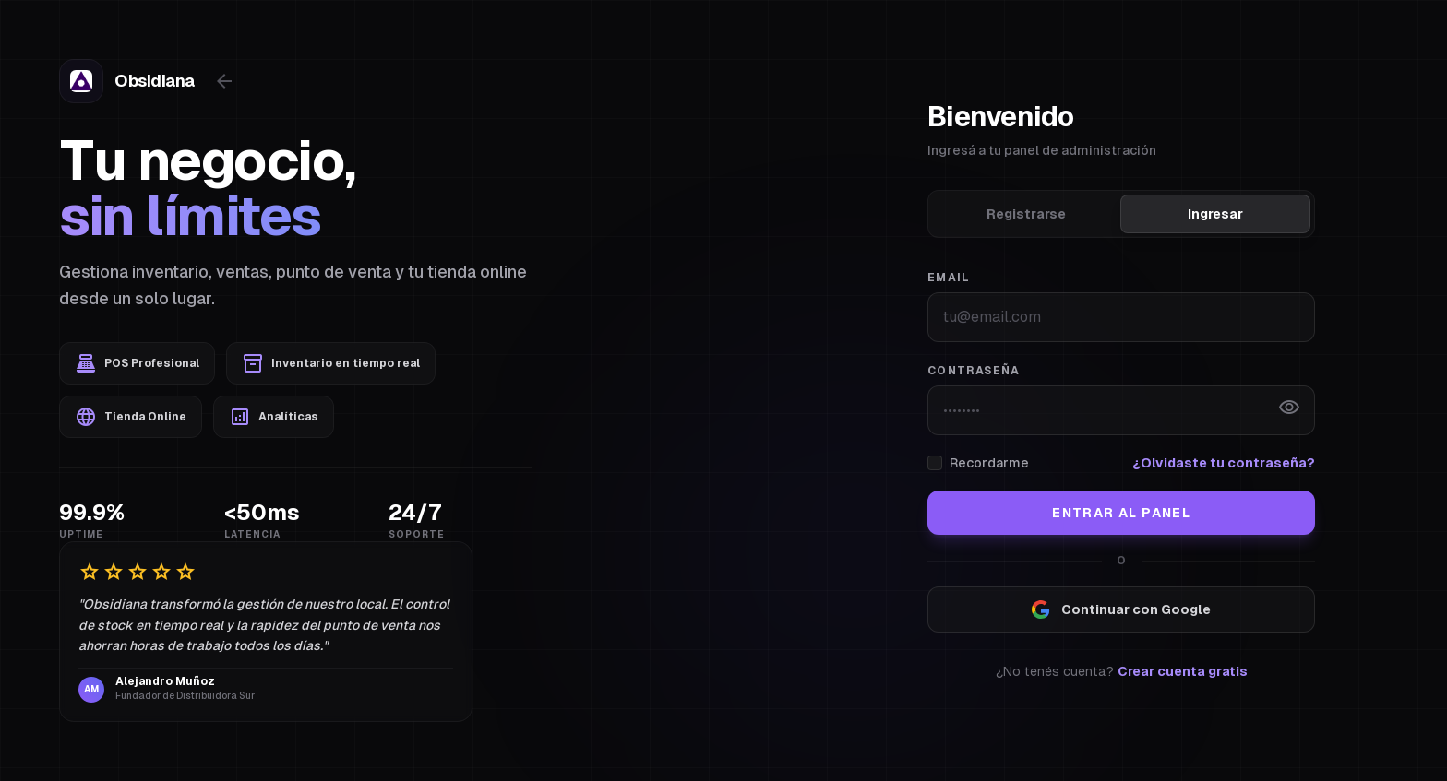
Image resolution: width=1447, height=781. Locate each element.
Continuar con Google (1121, 609)
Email (948, 277)
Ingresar (1215, 214)
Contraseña (973, 370)
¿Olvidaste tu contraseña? (1223, 463)
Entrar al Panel (1121, 512)
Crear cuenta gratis (1183, 671)
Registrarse (1026, 214)
